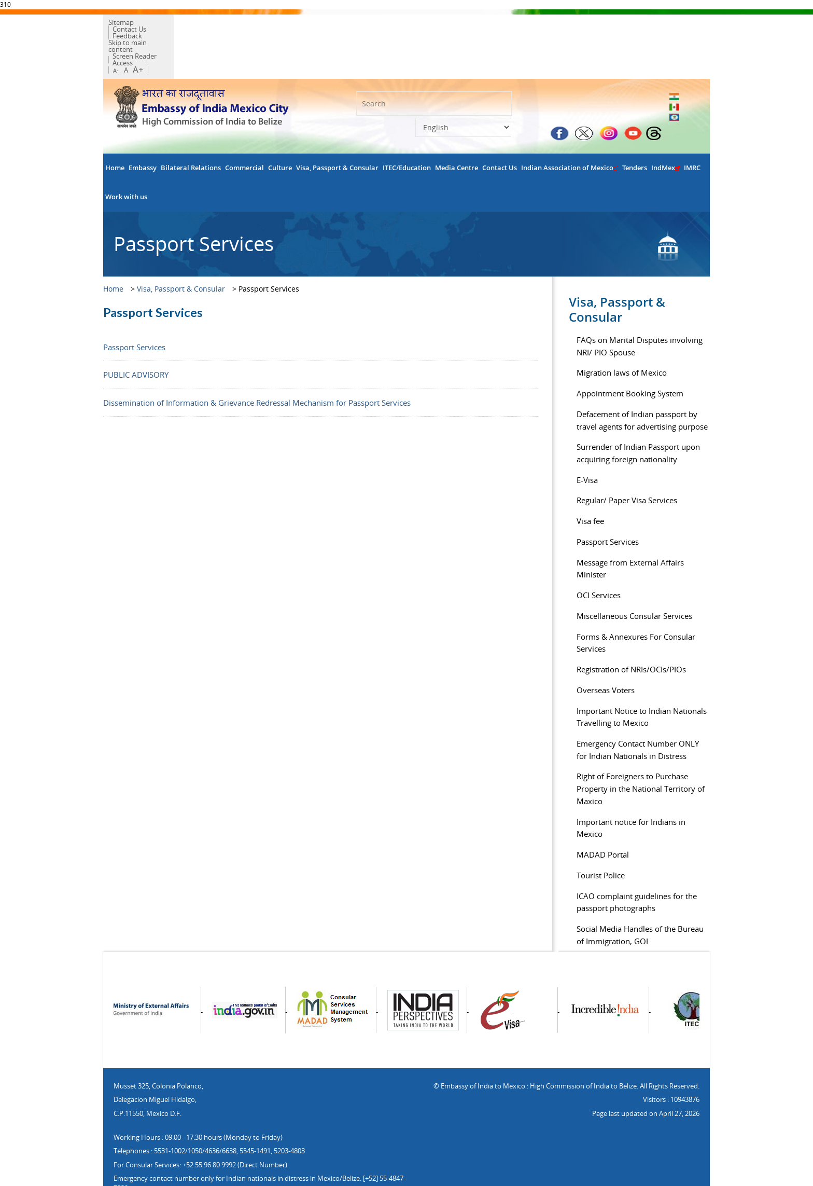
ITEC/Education (407, 133)
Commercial (244, 133)
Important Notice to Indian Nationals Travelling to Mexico (642, 682)
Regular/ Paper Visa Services (627, 466)
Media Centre (456, 133)
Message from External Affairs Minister (630, 533)
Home (114, 133)
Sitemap (126, 24)
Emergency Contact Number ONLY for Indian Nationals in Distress (638, 715)
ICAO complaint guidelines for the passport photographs (637, 867)
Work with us (126, 162)
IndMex (665, 133)
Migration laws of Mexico (622, 338)
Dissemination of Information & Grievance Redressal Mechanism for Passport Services (257, 368)
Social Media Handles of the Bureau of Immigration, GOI (640, 900)
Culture (280, 133)
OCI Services (599, 561)
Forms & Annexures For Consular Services (636, 608)
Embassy (143, 133)
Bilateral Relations (191, 133)
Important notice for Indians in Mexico (631, 793)
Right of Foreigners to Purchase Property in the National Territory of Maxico (641, 754)
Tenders (634, 133)
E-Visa (587, 445)
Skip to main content (176, 31)
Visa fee (590, 486)
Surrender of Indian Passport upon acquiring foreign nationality (638, 418)
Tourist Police (601, 840)
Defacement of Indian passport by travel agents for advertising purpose (642, 385)
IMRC (692, 133)
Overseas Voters (606, 655)
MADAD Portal (603, 820)
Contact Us (163, 24)
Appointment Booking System (630, 359)
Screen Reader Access (249, 31)
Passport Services (134, 312)
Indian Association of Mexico (569, 133)
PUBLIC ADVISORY (136, 340)
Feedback (203, 24)
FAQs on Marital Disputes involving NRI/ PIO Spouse (640, 311)
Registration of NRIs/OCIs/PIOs (631, 635)
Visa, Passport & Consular (337, 133)
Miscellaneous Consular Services (634, 581)
